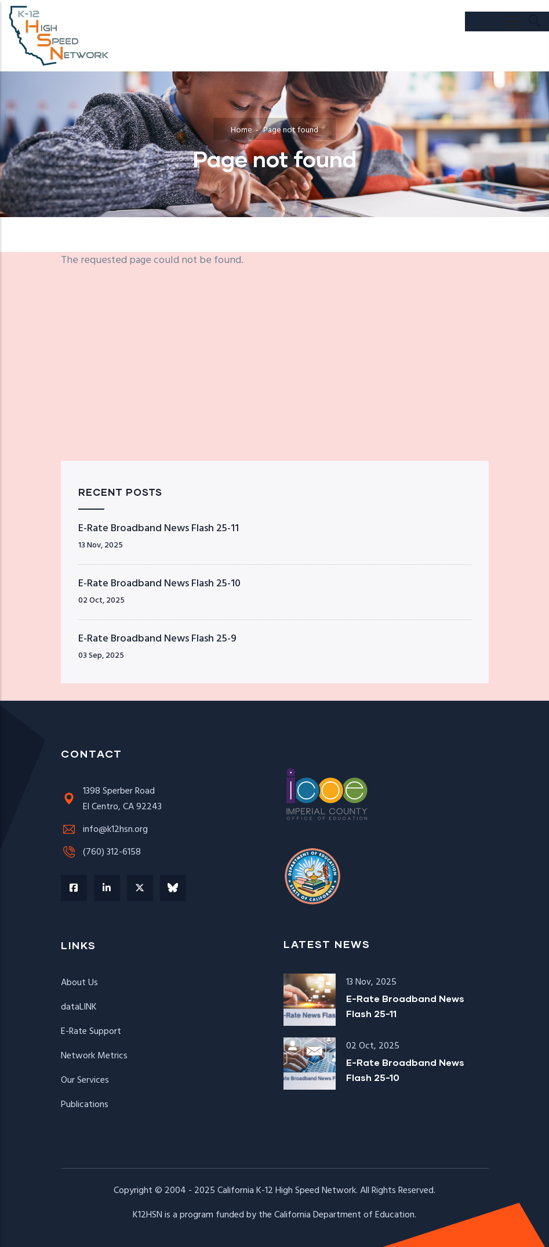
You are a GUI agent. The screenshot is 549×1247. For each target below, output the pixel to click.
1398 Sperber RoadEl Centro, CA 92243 (111, 799)
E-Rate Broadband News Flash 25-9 (157, 638)
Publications (84, 1104)
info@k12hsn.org (104, 829)
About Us (79, 982)
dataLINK (79, 1007)
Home (241, 130)
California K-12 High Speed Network (286, 1190)
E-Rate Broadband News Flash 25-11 (158, 528)
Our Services (85, 1080)
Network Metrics (94, 1056)
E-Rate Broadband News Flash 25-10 (159, 583)
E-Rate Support (91, 1031)
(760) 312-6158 (101, 852)
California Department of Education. (345, 1215)
